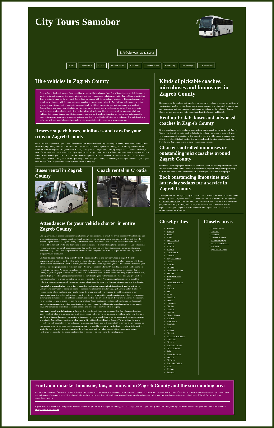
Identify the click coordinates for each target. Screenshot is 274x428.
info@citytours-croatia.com (137, 52)
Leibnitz (170, 357)
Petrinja (170, 273)
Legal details (86, 65)
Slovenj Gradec (173, 315)
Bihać (169, 366)
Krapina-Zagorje (218, 240)
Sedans (101, 65)
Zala (169, 351)
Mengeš (170, 333)
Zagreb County (217, 228)
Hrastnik (170, 264)
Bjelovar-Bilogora (219, 249)
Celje (169, 261)
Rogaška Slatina (174, 258)
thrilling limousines (170, 201)
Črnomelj (171, 255)
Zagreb (170, 234)
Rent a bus (134, 65)
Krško (169, 237)
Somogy (170, 312)
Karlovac (171, 246)
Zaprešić (170, 228)
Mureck (170, 342)
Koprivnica (172, 321)
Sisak (169, 285)
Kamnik (170, 330)
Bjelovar (170, 318)
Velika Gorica (173, 240)
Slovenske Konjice (175, 270)
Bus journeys (187, 65)
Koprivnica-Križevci (220, 243)
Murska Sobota (173, 348)
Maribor (170, 306)
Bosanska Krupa (174, 354)
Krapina (170, 249)
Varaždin (171, 297)
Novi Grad (171, 339)
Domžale (171, 324)
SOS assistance (206, 65)
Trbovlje (170, 267)
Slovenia (215, 234)
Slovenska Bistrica (175, 282)
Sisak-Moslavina (218, 237)
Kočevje (170, 288)
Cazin (169, 327)
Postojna (170, 372)
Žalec (169, 279)
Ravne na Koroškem (175, 336)
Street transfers (152, 65)
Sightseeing (170, 65)
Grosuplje (171, 303)
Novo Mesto (172, 252)
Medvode (171, 360)
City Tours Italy (149, 392)
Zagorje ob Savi (174, 276)
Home (71, 65)
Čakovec (170, 309)
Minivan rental (117, 65)
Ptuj (168, 291)
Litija (169, 294)
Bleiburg (170, 369)
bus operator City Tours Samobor (103, 248)
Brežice (170, 231)
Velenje (170, 300)
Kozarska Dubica (174, 363)
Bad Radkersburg (174, 345)
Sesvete (170, 243)
